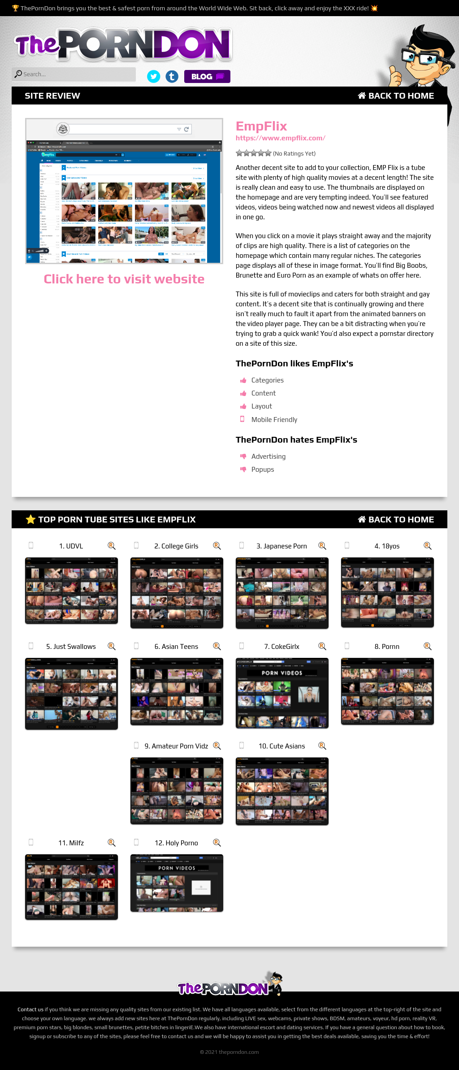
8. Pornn (387, 646)
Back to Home (396, 95)
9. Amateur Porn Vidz (176, 746)
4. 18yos (386, 546)
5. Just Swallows (71, 646)
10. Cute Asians (282, 746)
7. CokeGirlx (281, 646)
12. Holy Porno (176, 843)
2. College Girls (176, 546)
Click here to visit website (123, 279)
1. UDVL (71, 546)
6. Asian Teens (177, 646)
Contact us (30, 1009)
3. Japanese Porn (281, 546)
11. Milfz (71, 843)
